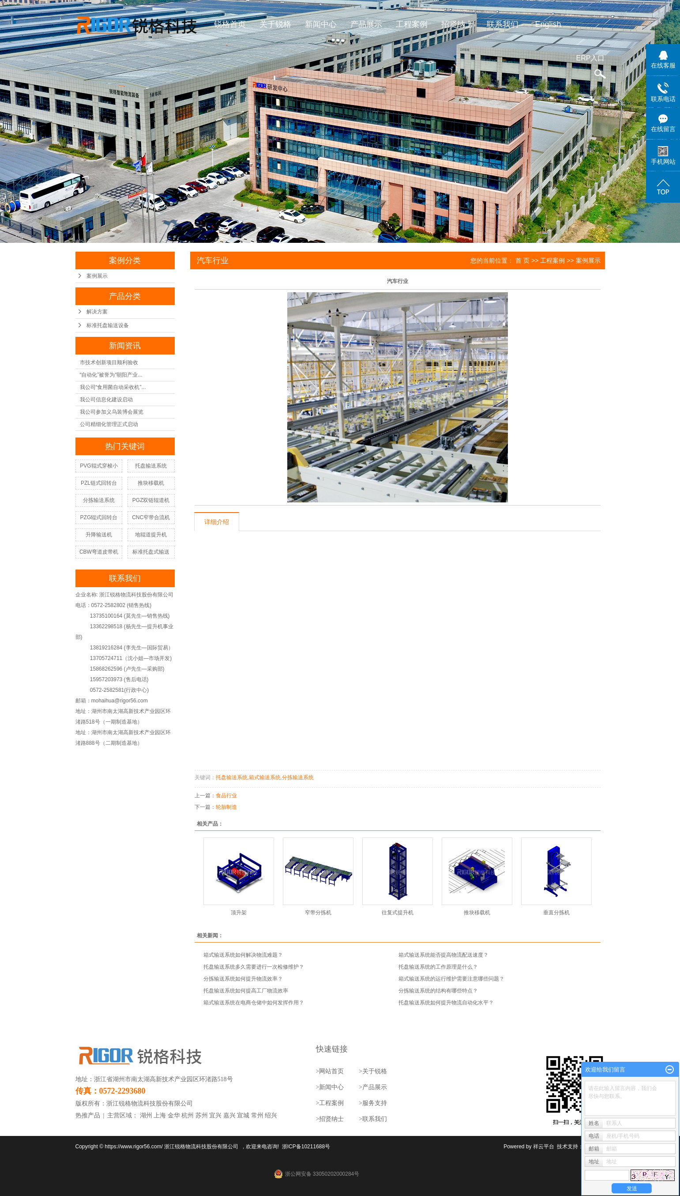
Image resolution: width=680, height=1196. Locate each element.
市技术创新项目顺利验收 (109, 362)
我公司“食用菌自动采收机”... (113, 387)
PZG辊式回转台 (99, 517)
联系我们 (502, 24)
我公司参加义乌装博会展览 (111, 412)
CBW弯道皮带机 (98, 552)
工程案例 (412, 24)
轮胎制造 (226, 807)
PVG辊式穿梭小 (98, 466)
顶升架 (239, 912)
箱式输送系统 (265, 777)
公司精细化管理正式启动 (109, 424)
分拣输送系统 (99, 500)
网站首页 (331, 1071)
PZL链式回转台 (99, 483)
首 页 (522, 260)
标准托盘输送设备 (107, 325)
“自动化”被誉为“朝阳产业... (111, 375)
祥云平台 (543, 1146)
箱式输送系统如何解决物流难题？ (243, 955)
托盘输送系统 (151, 466)
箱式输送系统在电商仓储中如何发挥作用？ (253, 1003)
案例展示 (97, 276)
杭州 (187, 1115)
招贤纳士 (457, 24)
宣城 (243, 1115)
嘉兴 (229, 1115)
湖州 (146, 1115)
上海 (160, 1115)
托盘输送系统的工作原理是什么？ (438, 967)
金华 (174, 1115)
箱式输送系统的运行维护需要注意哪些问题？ (451, 979)
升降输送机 (99, 535)
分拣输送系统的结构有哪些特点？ (438, 991)
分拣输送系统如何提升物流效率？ (243, 979)
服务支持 (374, 1103)
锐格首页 (230, 24)
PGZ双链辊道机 (151, 500)
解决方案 (97, 312)
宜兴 (215, 1115)
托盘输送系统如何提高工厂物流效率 (245, 991)
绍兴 (271, 1115)
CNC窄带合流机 (151, 517)
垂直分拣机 (556, 912)
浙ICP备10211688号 (306, 1146)
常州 (257, 1115)
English (548, 24)
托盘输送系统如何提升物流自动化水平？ (446, 1003)
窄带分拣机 (318, 912)
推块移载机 (151, 483)
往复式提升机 (397, 912)
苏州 (201, 1115)
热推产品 (87, 1115)
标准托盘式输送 (150, 552)
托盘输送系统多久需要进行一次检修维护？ (253, 967)
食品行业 (226, 795)
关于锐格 (275, 24)
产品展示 (366, 24)
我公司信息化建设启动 (106, 399)
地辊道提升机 (151, 535)
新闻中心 (321, 24)
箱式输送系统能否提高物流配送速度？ (443, 955)
